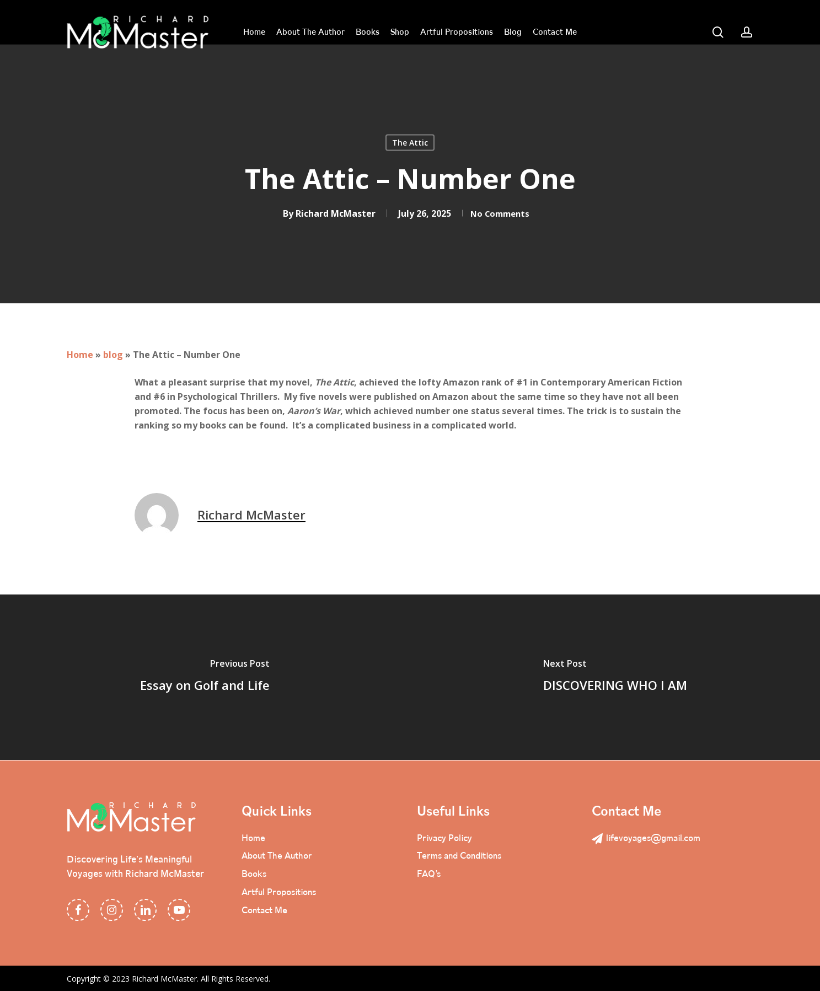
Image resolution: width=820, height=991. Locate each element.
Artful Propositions (282, 894)
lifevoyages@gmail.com (650, 838)
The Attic (410, 142)
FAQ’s (430, 875)
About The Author (280, 857)
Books (255, 875)
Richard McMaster (330, 213)
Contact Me (267, 913)
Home (80, 355)
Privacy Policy (446, 838)
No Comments (500, 213)
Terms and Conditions (463, 857)
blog (113, 355)
